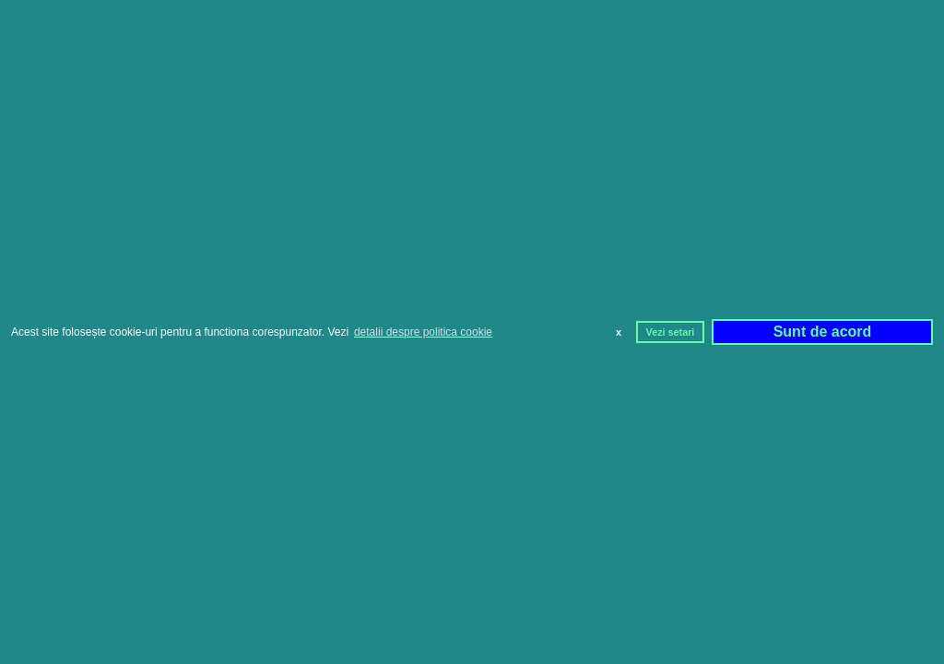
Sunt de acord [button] (822, 331)
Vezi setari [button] (670, 332)
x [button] (618, 332)
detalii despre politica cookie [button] (423, 332)
